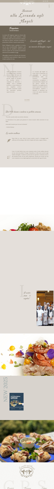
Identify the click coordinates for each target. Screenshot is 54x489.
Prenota (26, 1)
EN (45, 1)
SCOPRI (27, 100)
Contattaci (31, 1)
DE (47, 1)
